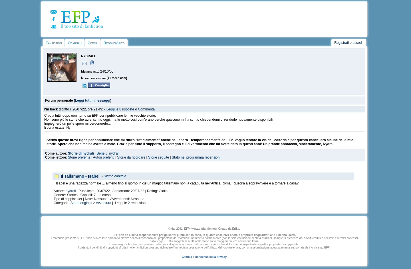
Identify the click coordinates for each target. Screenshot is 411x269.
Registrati (341, 43)
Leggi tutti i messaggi (92, 100)
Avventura (103, 203)
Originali (75, 43)
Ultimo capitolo (115, 176)
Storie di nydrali (81, 153)
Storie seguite (158, 157)
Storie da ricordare (131, 157)
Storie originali (81, 203)
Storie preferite (79, 157)
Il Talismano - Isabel (80, 176)
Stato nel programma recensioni (196, 157)
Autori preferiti (103, 157)
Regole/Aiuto (113, 43)
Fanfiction (54, 43)
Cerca (92, 43)
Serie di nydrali (108, 153)
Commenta (146, 109)
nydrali (71, 191)
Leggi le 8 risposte (120, 109)
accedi (357, 43)
